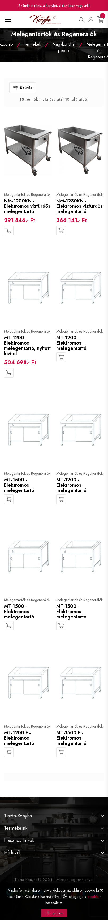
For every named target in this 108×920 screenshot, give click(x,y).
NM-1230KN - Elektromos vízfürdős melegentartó (79, 206)
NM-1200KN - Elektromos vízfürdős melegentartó (27, 206)
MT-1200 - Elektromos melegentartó (71, 343)
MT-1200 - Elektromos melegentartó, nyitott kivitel (27, 345)
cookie (93, 897)
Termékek (32, 44)
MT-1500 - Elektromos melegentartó (19, 485)
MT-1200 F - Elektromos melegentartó (19, 738)
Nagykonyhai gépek (63, 47)
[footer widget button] (54, 816)
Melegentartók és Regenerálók (27, 194)
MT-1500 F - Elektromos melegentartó (71, 738)
